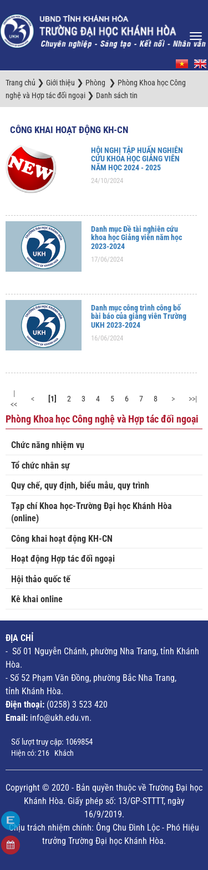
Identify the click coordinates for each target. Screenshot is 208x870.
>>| (193, 398)
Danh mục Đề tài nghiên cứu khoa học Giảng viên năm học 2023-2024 (136, 238)
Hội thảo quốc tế (40, 579)
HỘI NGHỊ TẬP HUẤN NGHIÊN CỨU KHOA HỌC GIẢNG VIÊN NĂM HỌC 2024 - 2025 (137, 159)
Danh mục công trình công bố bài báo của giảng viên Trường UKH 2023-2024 (138, 316)
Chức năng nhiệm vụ (47, 445)
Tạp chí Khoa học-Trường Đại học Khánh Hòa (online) (91, 512)
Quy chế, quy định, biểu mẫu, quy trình (80, 485)
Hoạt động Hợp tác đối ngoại (63, 558)
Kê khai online (37, 599)
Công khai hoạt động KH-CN (69, 129)
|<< (14, 399)
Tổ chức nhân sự (40, 465)
